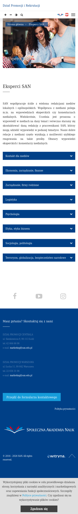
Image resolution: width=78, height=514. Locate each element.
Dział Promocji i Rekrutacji (21, 5)
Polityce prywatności (34, 495)
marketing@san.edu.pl (21, 347)
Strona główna (15, 24)
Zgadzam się (39, 508)
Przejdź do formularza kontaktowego (31, 397)
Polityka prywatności (65, 408)
